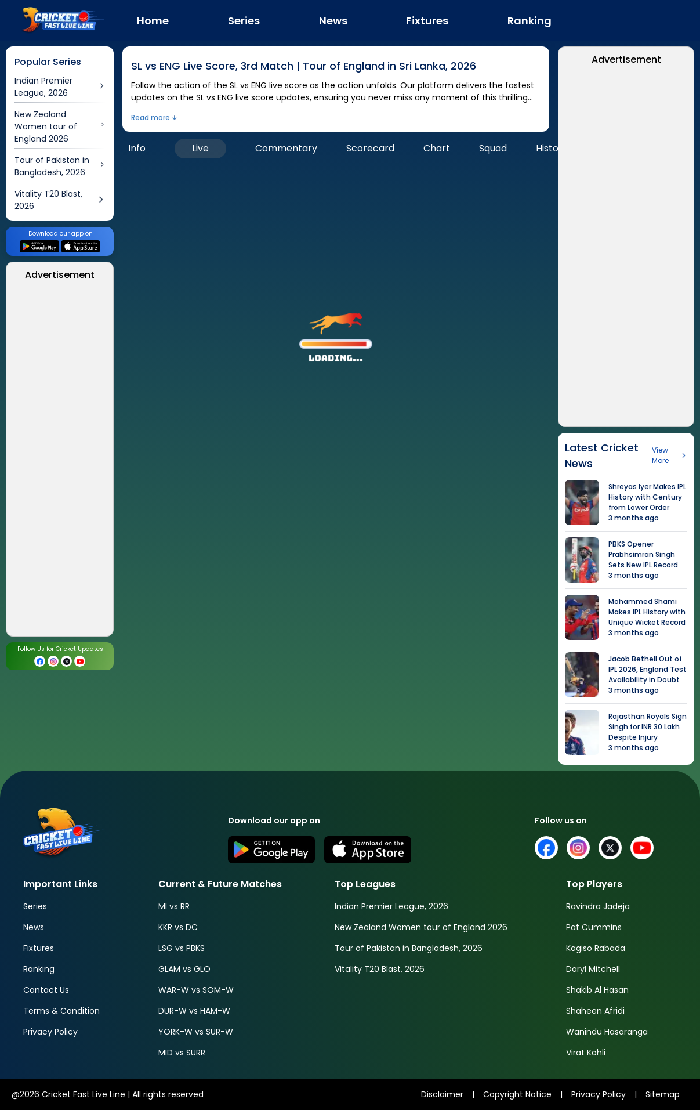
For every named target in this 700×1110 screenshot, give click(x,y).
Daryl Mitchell (593, 969)
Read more (150, 117)
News (33, 927)
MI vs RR (174, 906)
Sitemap (662, 1094)
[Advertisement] (60, 462)
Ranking (39, 969)
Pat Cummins (594, 927)
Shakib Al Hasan (597, 990)
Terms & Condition (61, 1011)
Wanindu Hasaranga (607, 1031)
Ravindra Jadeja (598, 906)
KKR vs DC (178, 927)
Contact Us (46, 990)
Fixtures (38, 948)
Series (35, 906)
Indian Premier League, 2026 (391, 906)
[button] (335, 332)
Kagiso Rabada (595, 948)
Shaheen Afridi (595, 1011)
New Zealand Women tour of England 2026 (421, 927)
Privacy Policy (50, 1031)
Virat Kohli (585, 1052)
